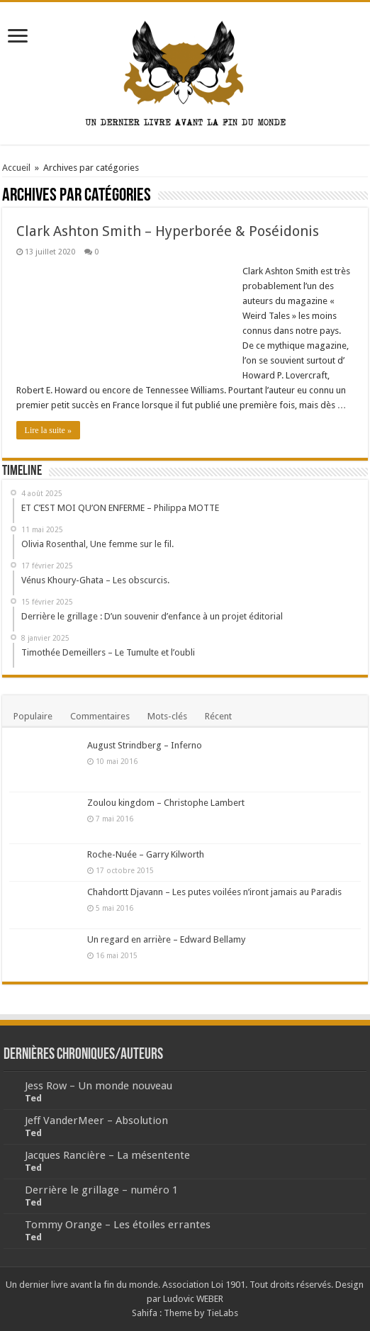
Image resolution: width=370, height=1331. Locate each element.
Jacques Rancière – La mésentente (107, 1155)
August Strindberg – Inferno (144, 745)
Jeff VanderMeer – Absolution (96, 1120)
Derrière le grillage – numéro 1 (101, 1190)
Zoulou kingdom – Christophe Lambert (166, 802)
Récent (218, 716)
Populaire (32, 716)
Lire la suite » (48, 430)
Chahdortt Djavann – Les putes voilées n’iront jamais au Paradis (214, 892)
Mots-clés (167, 716)
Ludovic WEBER (193, 1298)
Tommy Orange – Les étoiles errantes (118, 1224)
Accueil (16, 167)
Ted (33, 1098)
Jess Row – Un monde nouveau (98, 1085)
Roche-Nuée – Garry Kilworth (145, 854)
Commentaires (100, 716)
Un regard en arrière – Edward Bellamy (166, 939)
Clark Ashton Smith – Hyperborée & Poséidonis (167, 231)
